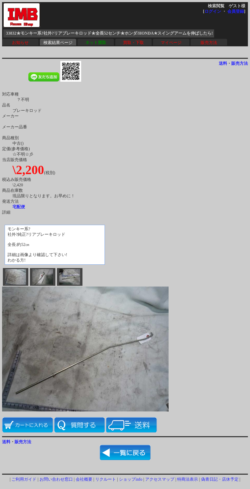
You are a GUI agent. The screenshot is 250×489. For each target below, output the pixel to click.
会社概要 (84, 479)
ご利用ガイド (23, 479)
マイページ (171, 42)
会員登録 (235, 11)
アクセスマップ (159, 479)
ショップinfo (130, 479)
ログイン (212, 11)
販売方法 (209, 42)
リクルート (105, 479)
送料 (223, 63)
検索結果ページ (58, 42)
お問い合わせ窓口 (56, 479)
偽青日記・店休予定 (220, 479)
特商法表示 (187, 479)
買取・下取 (133, 42)
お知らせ (20, 42)
